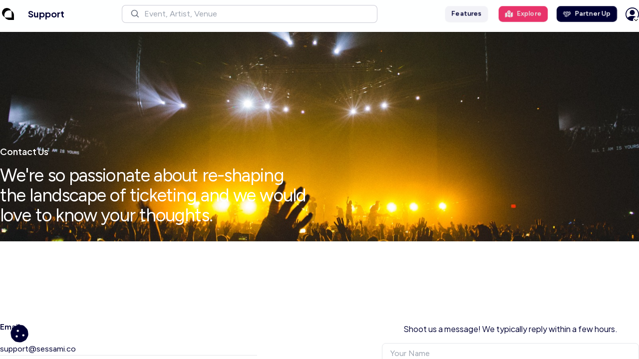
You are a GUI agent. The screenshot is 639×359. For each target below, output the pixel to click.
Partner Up (587, 13)
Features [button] (466, 13)
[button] (249, 14)
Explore (523, 13)
